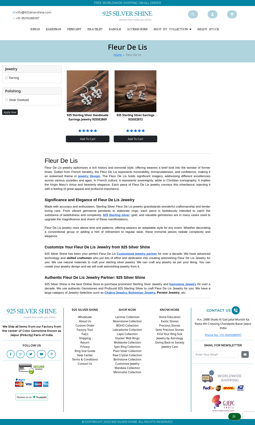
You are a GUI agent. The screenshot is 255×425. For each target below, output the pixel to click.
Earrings (53, 29)
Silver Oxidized (19, 100)
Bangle (115, 29)
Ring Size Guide (85, 351)
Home (118, 55)
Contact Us (85, 364)
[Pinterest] (52, 354)
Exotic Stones (169, 321)
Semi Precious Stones (169, 330)
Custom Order (84, 325)
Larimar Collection (127, 317)
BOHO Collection (127, 325)
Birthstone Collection (127, 359)
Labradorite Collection (127, 330)
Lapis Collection (127, 334)
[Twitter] (30, 354)
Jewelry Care (170, 347)
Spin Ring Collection (127, 347)
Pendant (74, 29)
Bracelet (95, 29)
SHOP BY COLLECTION (172, 29)
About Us (85, 321)
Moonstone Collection (127, 321)
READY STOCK (208, 29)
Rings (35, 29)
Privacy (85, 347)
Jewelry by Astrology (169, 338)
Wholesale (85, 317)
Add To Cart (87, 139)
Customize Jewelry (127, 364)
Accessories (137, 29)
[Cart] (232, 14)
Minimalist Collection (127, 372)
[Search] (193, 14)
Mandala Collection (127, 368)
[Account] (212, 14)
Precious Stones (169, 325)
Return (84, 342)
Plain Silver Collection (127, 351)
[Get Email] (245, 354)
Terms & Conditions (85, 359)
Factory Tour (85, 330)
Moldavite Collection (127, 342)
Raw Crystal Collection (127, 355)
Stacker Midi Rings (127, 338)
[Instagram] (20, 354)
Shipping (85, 338)
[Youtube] (41, 354)
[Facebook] (11, 354)
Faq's (85, 334)
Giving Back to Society (169, 342)
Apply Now (10, 112)
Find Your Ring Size (169, 334)
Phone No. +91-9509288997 (223, 335)
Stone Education (169, 317)
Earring (14, 78)
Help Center (85, 355)
